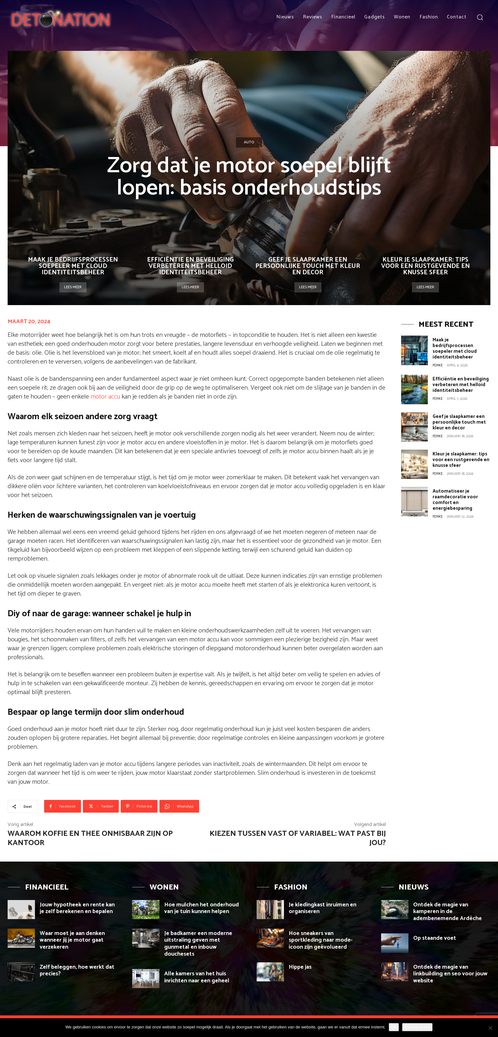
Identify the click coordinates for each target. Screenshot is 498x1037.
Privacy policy (417, 1027)
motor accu (105, 397)
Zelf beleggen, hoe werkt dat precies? (77, 970)
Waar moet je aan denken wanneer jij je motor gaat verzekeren (72, 940)
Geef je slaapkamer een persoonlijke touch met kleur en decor (307, 266)
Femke (438, 365)
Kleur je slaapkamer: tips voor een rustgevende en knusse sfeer (425, 266)
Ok (394, 1027)
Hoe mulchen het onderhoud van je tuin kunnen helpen (201, 908)
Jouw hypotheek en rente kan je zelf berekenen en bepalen (77, 908)
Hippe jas (301, 967)
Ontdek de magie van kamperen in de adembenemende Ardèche (447, 911)
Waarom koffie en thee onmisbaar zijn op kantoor (90, 838)
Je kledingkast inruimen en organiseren (322, 908)
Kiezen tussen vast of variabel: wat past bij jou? (298, 838)
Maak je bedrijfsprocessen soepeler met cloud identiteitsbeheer (73, 266)
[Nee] (490, 1028)
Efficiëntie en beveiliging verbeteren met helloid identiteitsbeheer (190, 266)
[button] (479, 17)
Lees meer (73, 287)
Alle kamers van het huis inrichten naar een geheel (196, 977)
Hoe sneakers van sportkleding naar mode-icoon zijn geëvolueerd (321, 940)
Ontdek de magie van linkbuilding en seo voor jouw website (450, 974)
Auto (249, 142)
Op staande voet (434, 938)
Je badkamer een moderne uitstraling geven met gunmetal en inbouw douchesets (198, 944)
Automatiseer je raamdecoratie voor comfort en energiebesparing (455, 499)
